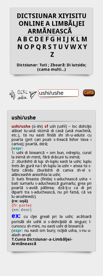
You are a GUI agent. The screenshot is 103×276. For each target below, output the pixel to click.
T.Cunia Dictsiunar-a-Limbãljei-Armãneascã (42, 241)
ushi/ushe (24, 118)
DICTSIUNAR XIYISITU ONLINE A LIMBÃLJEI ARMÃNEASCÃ (52, 23)
